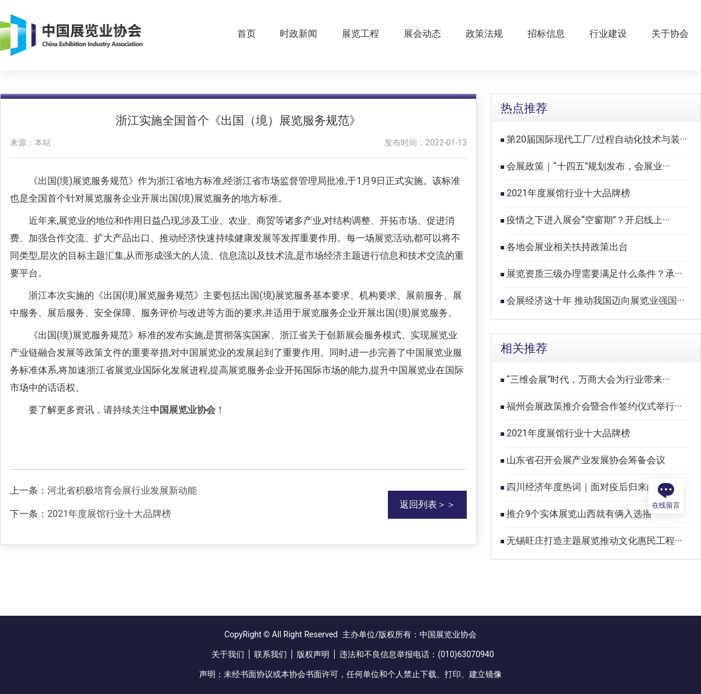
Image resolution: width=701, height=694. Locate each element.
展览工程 (360, 33)
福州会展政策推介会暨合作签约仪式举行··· (594, 406)
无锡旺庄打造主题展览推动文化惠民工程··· (594, 540)
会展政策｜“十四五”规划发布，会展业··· (588, 166)
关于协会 (670, 33)
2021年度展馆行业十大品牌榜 (109, 513)
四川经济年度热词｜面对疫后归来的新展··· (594, 486)
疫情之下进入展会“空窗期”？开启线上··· (588, 219)
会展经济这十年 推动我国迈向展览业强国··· (595, 300)
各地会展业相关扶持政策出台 (567, 246)
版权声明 (313, 654)
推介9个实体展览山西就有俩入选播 (579, 513)
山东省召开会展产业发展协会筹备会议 (585, 460)
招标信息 (546, 33)
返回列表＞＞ (428, 504)
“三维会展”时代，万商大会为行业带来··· (588, 379)
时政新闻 (298, 33)
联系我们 (270, 654)
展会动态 (422, 33)
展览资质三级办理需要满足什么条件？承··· (594, 273)
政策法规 (484, 33)
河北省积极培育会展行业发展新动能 (122, 490)
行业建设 (608, 33)
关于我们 (227, 654)
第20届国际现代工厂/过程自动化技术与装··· (596, 139)
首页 (246, 33)
